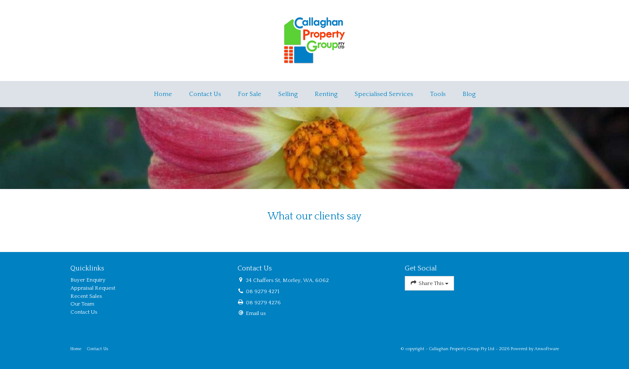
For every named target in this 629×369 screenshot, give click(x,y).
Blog (469, 94)
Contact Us (205, 94)
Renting (326, 94)
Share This (429, 283)
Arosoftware (547, 348)
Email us (256, 313)
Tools (437, 94)
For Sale (249, 94)
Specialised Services (384, 94)
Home (163, 94)
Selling (288, 94)
